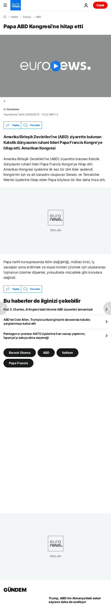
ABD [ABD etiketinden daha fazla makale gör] (46, 352)
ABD (38, 17)
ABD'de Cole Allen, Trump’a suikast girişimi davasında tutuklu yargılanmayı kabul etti (46, 321)
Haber (14, 17)
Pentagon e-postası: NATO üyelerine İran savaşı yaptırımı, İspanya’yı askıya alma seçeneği (44, 335)
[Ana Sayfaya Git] (15, 5)
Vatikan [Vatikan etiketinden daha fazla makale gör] (67, 352)
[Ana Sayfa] (4, 16)
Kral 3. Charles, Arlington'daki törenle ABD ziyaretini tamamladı (48, 309)
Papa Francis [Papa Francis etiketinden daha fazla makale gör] (18, 363)
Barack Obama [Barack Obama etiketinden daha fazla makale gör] (19, 352)
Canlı (100, 5)
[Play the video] (55, 66)
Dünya (27, 17)
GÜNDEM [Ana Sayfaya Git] (14, 590)
